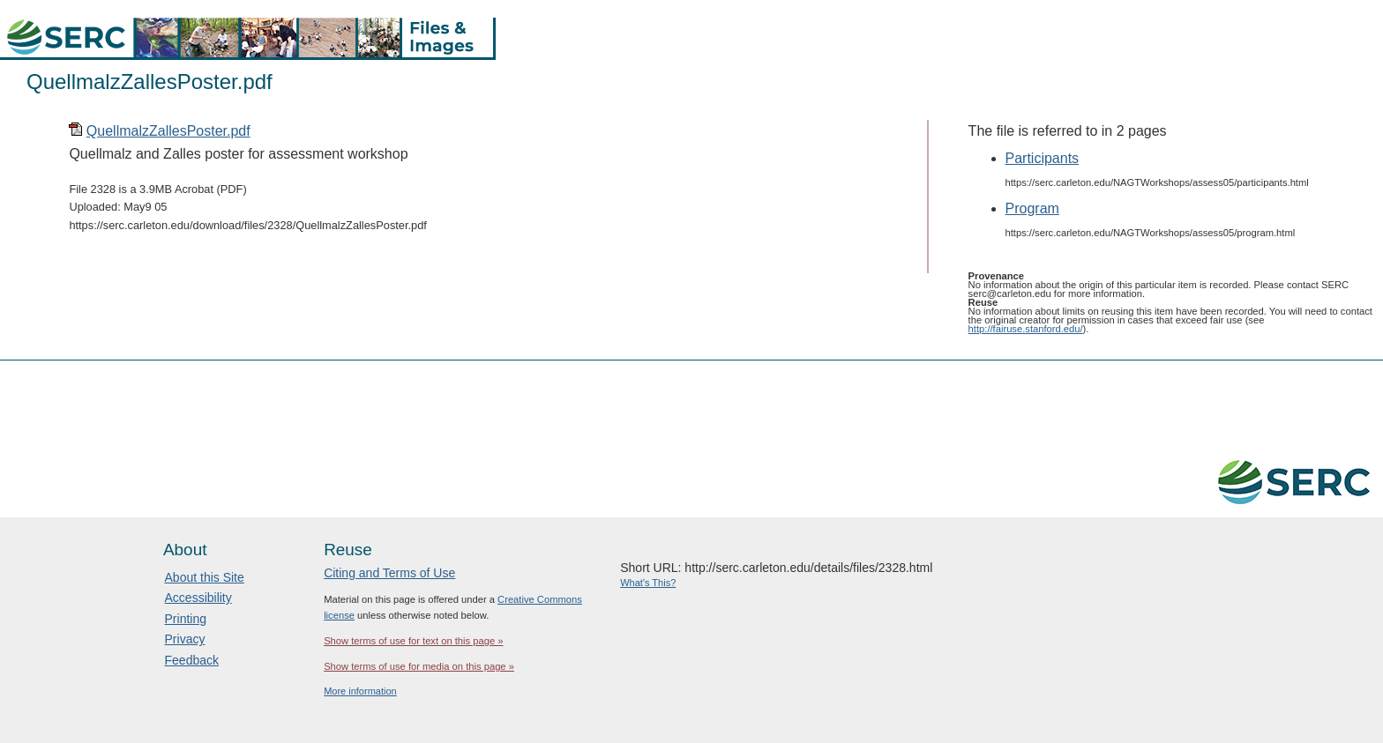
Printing (185, 619)
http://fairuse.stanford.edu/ (1025, 328)
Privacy (185, 639)
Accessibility (198, 598)
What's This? (648, 582)
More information (360, 691)
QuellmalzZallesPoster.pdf (168, 130)
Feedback (192, 660)
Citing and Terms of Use (389, 573)
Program (1032, 208)
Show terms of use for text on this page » (413, 640)
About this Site (204, 577)
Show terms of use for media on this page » (419, 666)
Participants (1042, 158)
